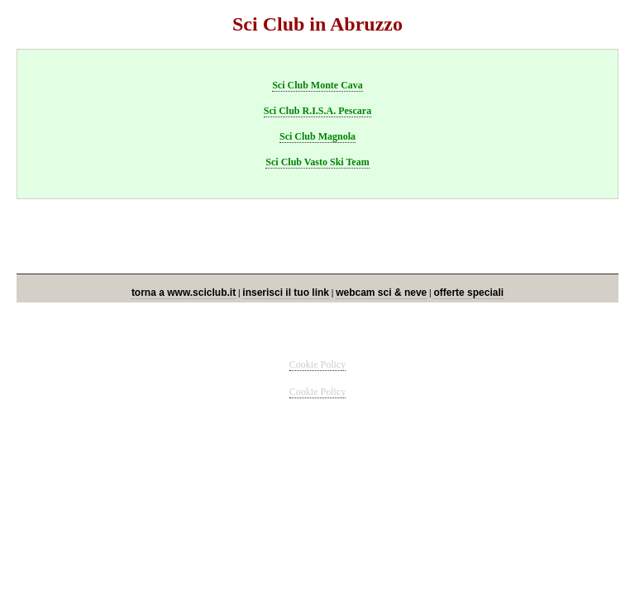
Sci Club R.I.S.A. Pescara (317, 111)
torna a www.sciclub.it (183, 292)
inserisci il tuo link (285, 292)
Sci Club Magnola (317, 136)
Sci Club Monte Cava (317, 85)
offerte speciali (468, 292)
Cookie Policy (317, 364)
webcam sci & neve (381, 292)
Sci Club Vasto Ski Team (317, 162)
